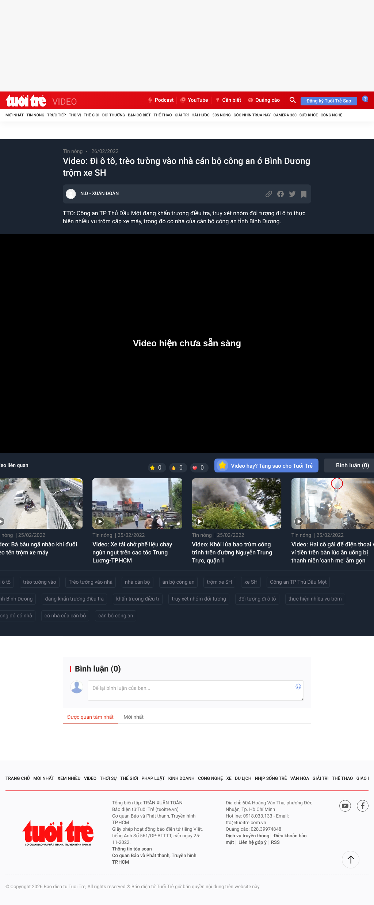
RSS (275, 842)
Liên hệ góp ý (252, 842)
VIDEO (64, 102)
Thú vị (75, 115)
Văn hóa (299, 778)
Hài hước (201, 115)
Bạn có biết (139, 115)
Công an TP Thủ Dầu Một (298, 582)
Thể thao (162, 115)
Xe (228, 778)
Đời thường (113, 115)
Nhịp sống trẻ (271, 778)
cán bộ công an (115, 616)
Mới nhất (14, 115)
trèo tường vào (39, 582)
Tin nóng (36, 115)
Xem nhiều (69, 778)
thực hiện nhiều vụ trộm (315, 599)
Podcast (160, 100)
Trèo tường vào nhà (90, 582)
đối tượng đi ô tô (257, 599)
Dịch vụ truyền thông (247, 836)
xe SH (250, 582)
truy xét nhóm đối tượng (199, 599)
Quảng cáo (263, 100)
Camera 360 (285, 115)
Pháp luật (153, 778)
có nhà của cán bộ (65, 616)
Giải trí (181, 115)
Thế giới (91, 115)
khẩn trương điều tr (137, 599)
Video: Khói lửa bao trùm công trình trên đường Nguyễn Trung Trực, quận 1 (232, 552)
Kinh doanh (181, 778)
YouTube (194, 100)
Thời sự (108, 778)
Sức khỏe (308, 115)
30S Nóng (221, 115)
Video (90, 778)
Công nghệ (331, 115)
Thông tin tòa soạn (132, 849)
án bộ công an (179, 582)
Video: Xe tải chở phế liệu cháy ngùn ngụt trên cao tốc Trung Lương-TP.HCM (132, 552)
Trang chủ (17, 778)
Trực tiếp (56, 115)
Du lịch (243, 778)
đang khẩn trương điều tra (74, 599)
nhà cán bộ (137, 582)
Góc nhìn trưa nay (252, 115)
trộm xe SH (219, 582)
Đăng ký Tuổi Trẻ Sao (328, 101)
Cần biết (227, 100)
